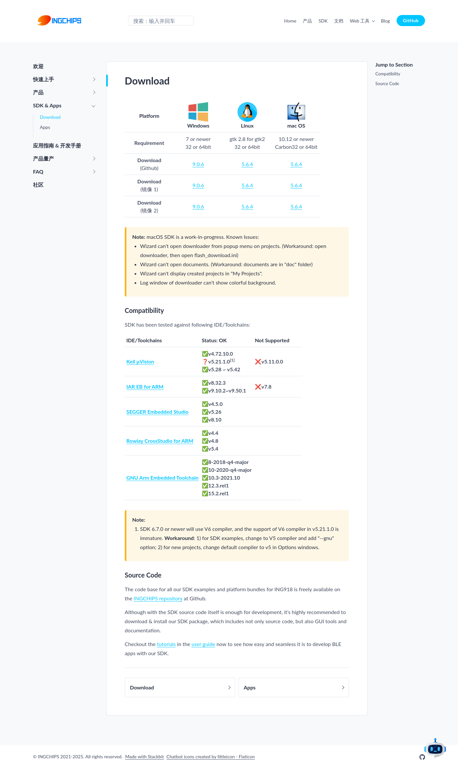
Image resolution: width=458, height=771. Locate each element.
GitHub (410, 20)
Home (290, 20)
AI (435, 748)
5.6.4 (247, 164)
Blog (385, 20)
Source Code (387, 83)
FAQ (38, 171)
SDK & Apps (47, 105)
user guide (203, 644)
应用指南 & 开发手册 (57, 145)
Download (50, 117)
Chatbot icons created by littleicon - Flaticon (211, 756)
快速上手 (43, 79)
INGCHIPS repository (158, 598)
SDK (323, 20)
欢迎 (38, 66)
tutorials (166, 644)
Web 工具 (360, 20)
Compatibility (387, 73)
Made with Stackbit (144, 756)
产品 (307, 20)
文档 (338, 20)
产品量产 (43, 158)
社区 (38, 184)
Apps (45, 127)
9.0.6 (198, 164)
